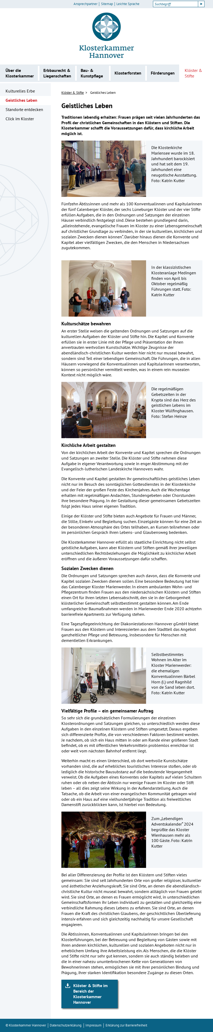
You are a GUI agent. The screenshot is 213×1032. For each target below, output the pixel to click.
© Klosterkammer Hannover (26, 1025)
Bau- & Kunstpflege (92, 73)
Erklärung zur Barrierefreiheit (126, 1025)
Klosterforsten (128, 73)
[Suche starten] (201, 4)
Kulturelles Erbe (20, 91)
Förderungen (163, 73)
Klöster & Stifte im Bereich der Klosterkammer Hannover (90, 994)
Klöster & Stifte (193, 73)
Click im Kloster (20, 118)
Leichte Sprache (127, 4)
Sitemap (107, 4)
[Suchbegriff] (175, 4)
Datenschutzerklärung (65, 1025)
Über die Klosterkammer (20, 73)
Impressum (93, 1025)
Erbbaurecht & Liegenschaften (57, 73)
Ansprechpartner (85, 4)
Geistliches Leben (21, 100)
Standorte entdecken (24, 109)
